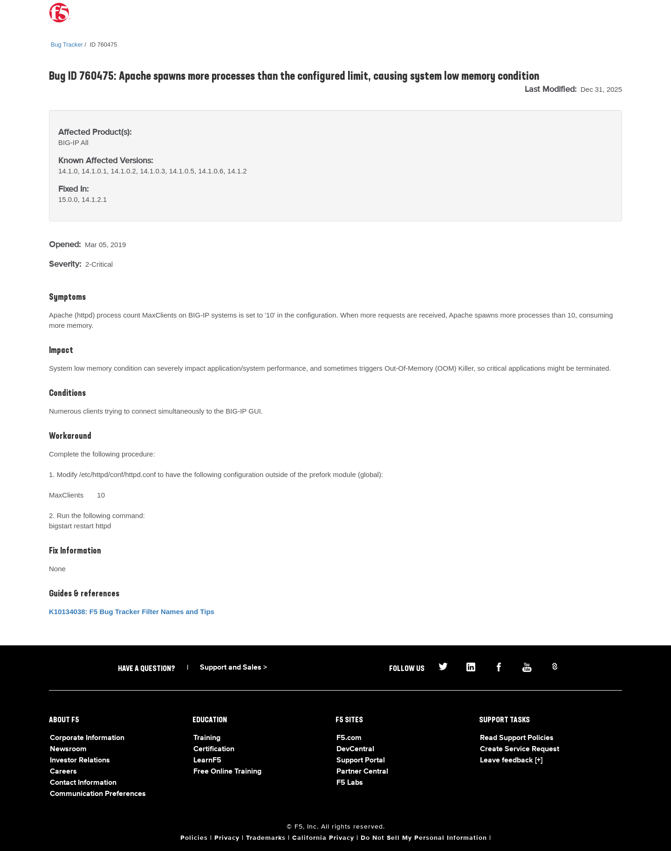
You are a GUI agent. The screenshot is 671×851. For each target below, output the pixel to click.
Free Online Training (227, 771)
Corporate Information (87, 738)
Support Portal (360, 760)
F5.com (349, 738)
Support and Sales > (233, 667)
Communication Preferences (98, 794)
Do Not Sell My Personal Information (424, 838)
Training (206, 738)
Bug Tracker (67, 44)
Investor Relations (80, 760)
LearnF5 (207, 760)
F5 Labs (349, 783)
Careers (63, 771)
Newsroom (68, 749)
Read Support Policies (517, 738)
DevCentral (355, 749)
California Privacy (323, 838)
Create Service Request (519, 749)
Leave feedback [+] (511, 760)
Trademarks (266, 838)
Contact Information (83, 783)
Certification (213, 749)
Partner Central (362, 771)
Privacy (227, 838)
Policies (194, 838)
